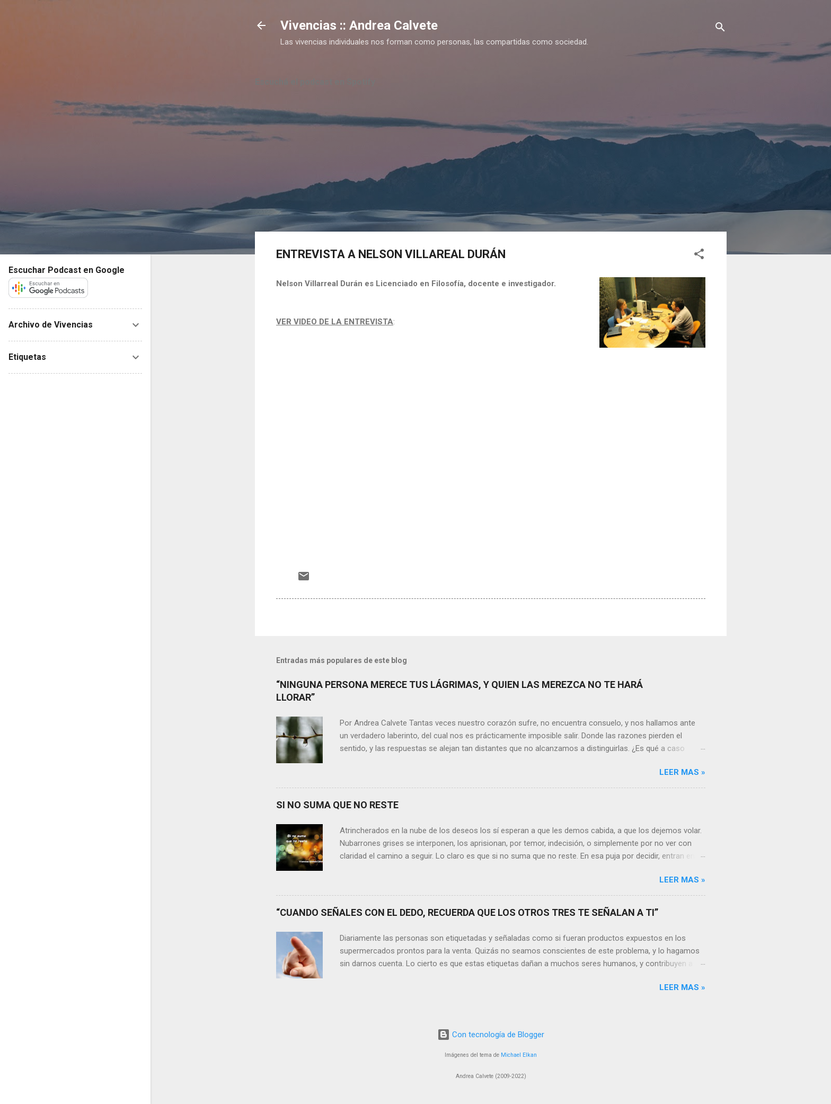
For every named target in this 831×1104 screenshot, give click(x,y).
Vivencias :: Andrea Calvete (359, 25)
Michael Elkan (519, 1055)
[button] (699, 256)
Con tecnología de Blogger (490, 1034)
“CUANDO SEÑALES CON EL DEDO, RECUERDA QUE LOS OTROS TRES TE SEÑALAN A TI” (467, 912)
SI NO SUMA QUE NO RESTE (337, 804)
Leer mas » (682, 772)
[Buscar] (720, 29)
